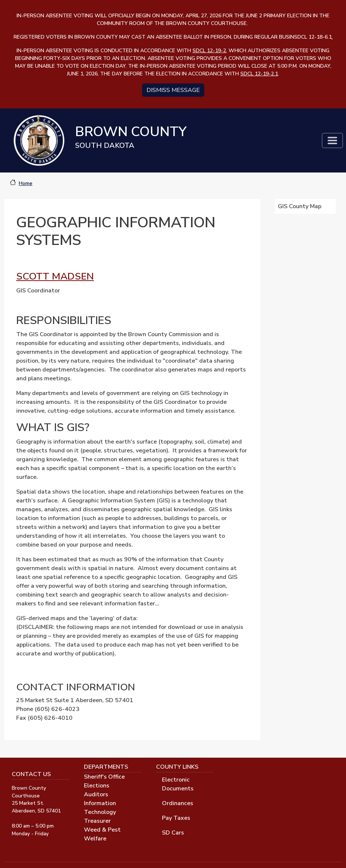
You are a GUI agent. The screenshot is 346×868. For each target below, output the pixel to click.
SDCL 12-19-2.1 (259, 73)
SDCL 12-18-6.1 (313, 36)
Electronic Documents (178, 784)
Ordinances (177, 803)
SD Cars (173, 833)
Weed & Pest (102, 830)
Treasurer (97, 821)
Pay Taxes (176, 818)
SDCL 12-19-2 (209, 50)
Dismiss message (173, 90)
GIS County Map (300, 206)
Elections (96, 786)
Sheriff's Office (104, 777)
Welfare (95, 839)
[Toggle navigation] (332, 140)
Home (25, 183)
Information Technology (100, 807)
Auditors (96, 794)
